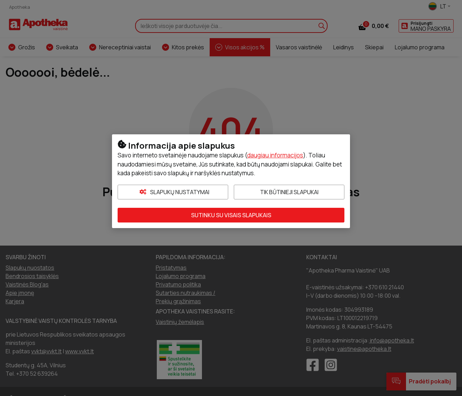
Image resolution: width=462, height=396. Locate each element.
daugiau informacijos (275, 155)
